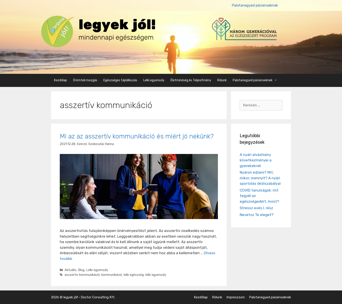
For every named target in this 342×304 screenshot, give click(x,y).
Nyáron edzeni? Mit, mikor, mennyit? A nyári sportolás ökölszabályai (260, 178)
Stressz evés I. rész (256, 208)
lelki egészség (134, 275)
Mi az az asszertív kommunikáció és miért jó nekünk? (137, 136)
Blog (81, 270)
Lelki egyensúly (153, 80)
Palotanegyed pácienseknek (255, 5)
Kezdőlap (60, 80)
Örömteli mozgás (85, 80)
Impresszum (235, 297)
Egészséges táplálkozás (120, 80)
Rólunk (222, 80)
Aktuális (70, 270)
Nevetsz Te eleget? (257, 214)
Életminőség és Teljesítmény (191, 80)
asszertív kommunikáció (82, 275)
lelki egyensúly (155, 275)
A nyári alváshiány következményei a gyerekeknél (256, 160)
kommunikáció (111, 275)
